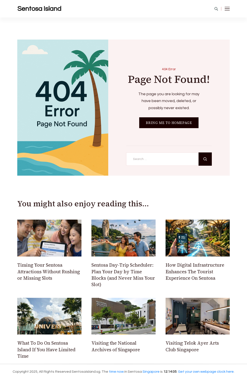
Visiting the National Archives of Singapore (115, 346)
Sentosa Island (39, 8)
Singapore (151, 371)
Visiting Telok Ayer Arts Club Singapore (192, 346)
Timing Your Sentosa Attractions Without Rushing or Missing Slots (48, 271)
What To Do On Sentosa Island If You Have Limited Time (46, 349)
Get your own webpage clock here (206, 371)
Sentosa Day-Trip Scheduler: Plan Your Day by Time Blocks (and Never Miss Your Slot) (123, 275)
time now (116, 371)
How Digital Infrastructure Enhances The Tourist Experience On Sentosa (195, 271)
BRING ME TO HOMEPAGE (169, 122)
